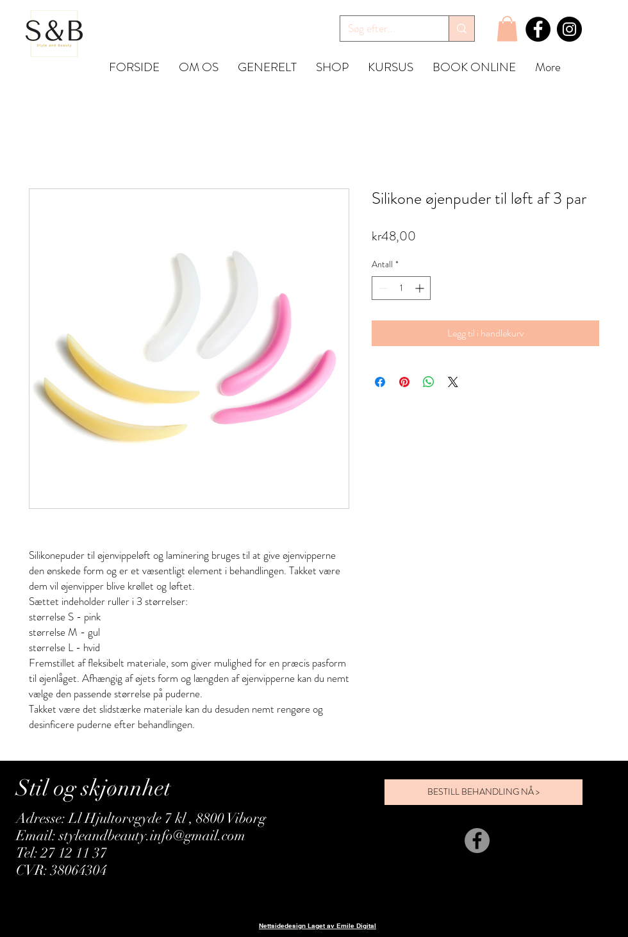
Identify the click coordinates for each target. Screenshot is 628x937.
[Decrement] (382, 288)
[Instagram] (569, 29)
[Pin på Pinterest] (404, 382)
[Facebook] (537, 29)
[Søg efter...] (385, 29)
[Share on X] (453, 382)
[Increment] (421, 288)
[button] (507, 28)
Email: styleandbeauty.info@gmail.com (130, 835)
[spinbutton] (401, 288)
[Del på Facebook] (380, 382)
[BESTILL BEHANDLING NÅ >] (483, 792)
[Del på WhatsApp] (428, 382)
